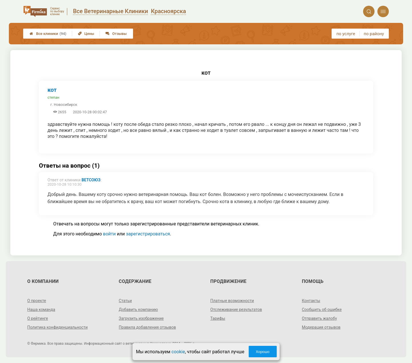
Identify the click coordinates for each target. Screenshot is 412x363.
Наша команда (41, 309)
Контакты (311, 300)
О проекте (36, 300)
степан (53, 97)
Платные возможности (232, 300)
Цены (86, 33)
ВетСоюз (91, 180)
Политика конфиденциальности (57, 327)
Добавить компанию (138, 309)
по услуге (345, 33)
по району (374, 33)
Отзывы (116, 33)
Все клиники (47, 33)
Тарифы (217, 318)
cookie (178, 351)
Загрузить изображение (141, 318)
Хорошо (263, 352)
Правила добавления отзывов (147, 327)
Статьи (125, 300)
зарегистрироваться (148, 234)
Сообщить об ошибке (322, 309)
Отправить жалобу (319, 318)
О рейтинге (37, 318)
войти (109, 234)
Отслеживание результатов (236, 309)
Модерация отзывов (321, 327)
